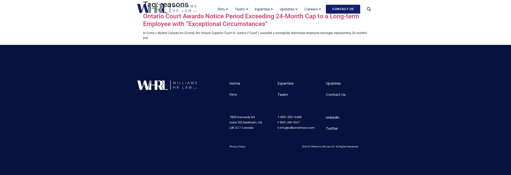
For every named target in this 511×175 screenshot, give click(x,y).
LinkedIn (332, 117)
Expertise (264, 9)
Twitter (332, 128)
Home (235, 83)
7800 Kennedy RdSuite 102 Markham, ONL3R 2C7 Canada (246, 122)
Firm (223, 9)
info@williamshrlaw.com (297, 128)
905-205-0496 (291, 117)
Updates (288, 9)
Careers (312, 9)
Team (241, 9)
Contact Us (336, 94)
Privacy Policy (238, 146)
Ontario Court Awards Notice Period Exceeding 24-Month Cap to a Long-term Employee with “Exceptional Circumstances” (251, 19)
